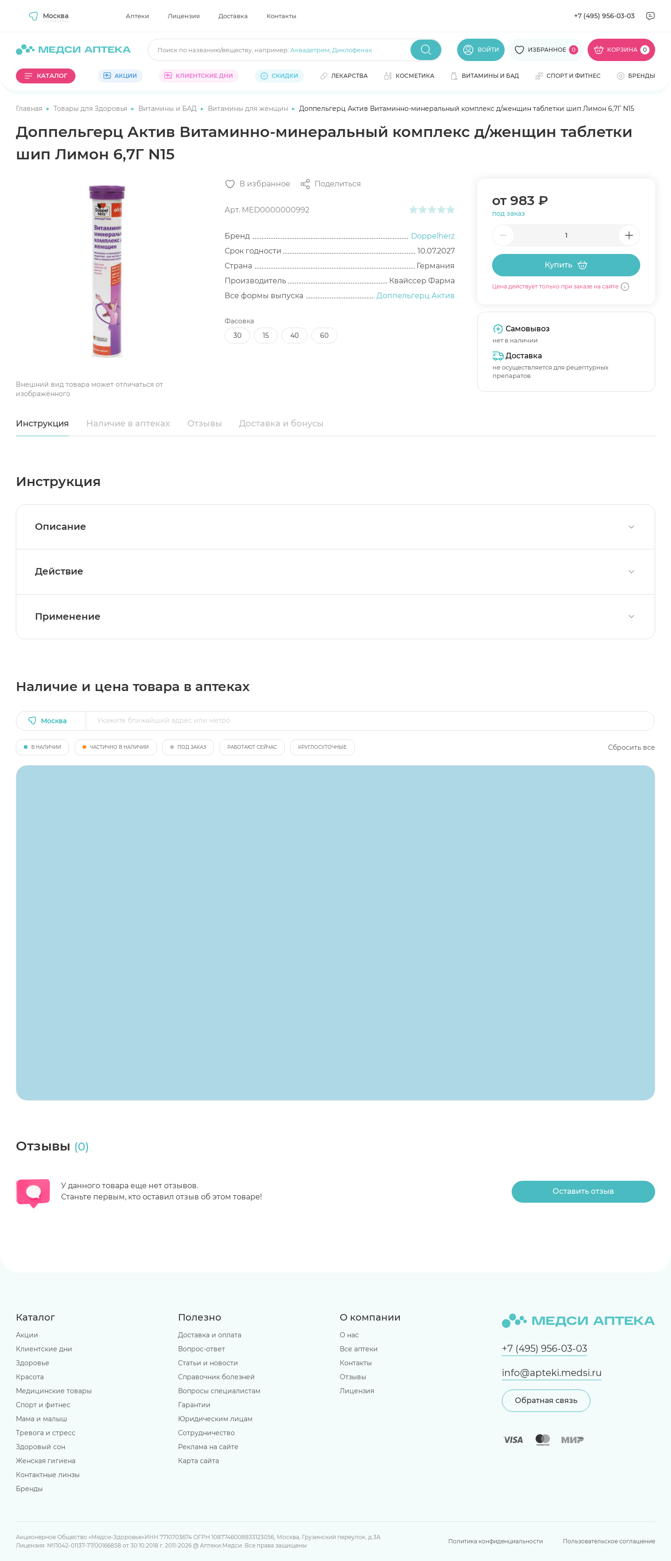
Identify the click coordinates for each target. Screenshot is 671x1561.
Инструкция (42, 423)
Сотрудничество (206, 1433)
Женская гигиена (45, 1461)
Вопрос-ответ (201, 1349)
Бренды (29, 1489)
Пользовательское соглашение (609, 1541)
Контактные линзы (48, 1475)
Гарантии (194, 1405)
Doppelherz (433, 236)
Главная (30, 108)
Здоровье (32, 1363)
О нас (349, 1335)
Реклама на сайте (208, 1447)
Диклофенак (352, 50)
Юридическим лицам (215, 1419)
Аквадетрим (309, 50)
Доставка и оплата (209, 1335)
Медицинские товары (54, 1391)
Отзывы (204, 423)
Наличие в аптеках (128, 423)
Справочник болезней (216, 1377)
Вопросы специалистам (219, 1391)
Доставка (233, 16)
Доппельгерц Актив (416, 295)
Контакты (281, 16)
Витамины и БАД (168, 108)
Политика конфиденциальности (495, 1541)
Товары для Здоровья (91, 108)
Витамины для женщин (249, 108)
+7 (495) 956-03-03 (604, 16)
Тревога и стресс (45, 1433)
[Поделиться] (330, 184)
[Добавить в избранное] (257, 184)
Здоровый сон (40, 1447)
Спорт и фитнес (43, 1405)
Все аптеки (359, 1349)
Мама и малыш (41, 1419)
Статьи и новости (208, 1363)
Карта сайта (198, 1461)
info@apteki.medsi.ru (552, 1372)
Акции (27, 1335)
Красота (30, 1377)
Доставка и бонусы (281, 423)
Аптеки (137, 16)
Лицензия (184, 16)
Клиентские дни (44, 1349)
